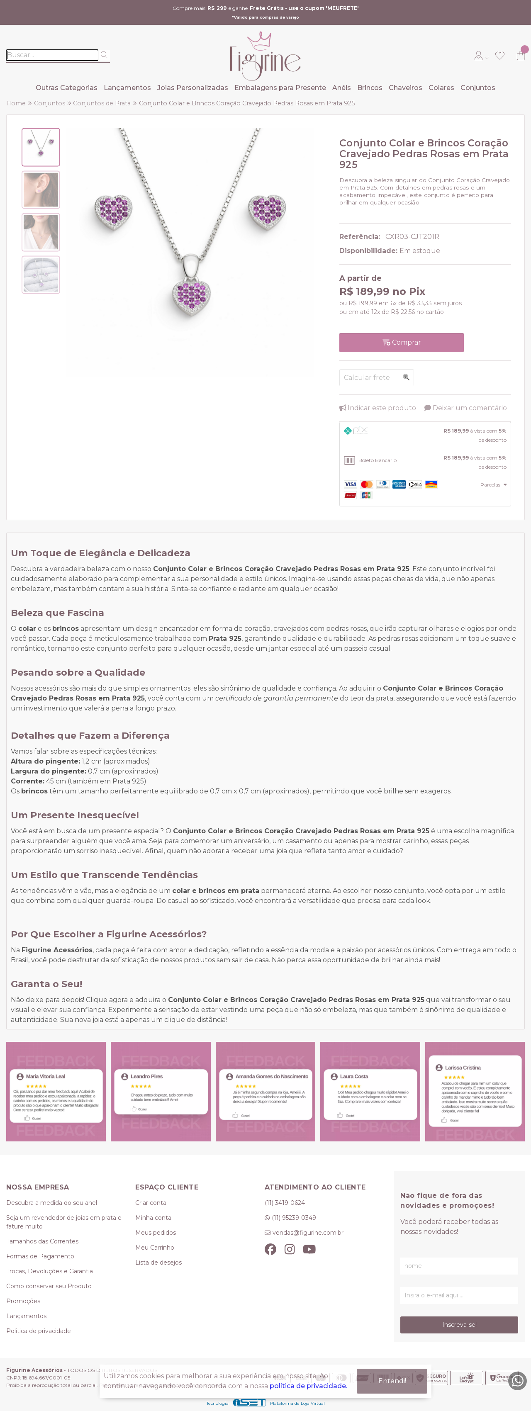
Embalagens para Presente (280, 88)
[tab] (425, 435)
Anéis (341, 88)
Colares (441, 88)
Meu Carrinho (154, 1247)
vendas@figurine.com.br (308, 1232)
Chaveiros (405, 88)
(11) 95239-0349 (294, 1217)
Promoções (23, 1301)
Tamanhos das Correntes (42, 1241)
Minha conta (153, 1217)
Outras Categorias (66, 88)
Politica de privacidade (38, 1331)
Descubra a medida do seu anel (51, 1203)
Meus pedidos (155, 1232)
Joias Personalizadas (192, 88)
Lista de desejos (158, 1262)
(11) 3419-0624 (285, 1203)
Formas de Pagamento (40, 1256)
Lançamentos (127, 88)
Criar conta (150, 1203)
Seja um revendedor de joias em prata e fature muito (64, 1222)
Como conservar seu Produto (49, 1286)
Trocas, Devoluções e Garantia (49, 1271)
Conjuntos (477, 88)
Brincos (369, 88)
